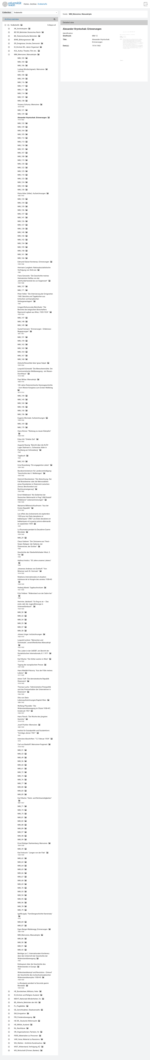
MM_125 (22, 171)
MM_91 (22, 946)
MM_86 (22, 939)
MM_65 (22, 869)
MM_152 (22, 240)
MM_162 (22, 344)
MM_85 (22, 794)
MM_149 (22, 325)
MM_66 (22, 873)
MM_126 (22, 221)
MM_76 (22, 780)
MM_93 (22, 892)
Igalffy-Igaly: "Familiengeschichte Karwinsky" (35, 915)
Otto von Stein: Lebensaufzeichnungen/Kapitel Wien (33, 699)
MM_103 (22, 62)
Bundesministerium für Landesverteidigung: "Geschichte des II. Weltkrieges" (35, 472)
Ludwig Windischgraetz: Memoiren (32, 69)
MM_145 (22, 400)
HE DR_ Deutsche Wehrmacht (27, 1021)
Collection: (6, 12)
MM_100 (22, 75)
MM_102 (22, 58)
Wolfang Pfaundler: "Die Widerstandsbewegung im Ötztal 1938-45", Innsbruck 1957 (34, 708)
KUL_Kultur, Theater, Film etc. (27, 51)
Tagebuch (23, 456)
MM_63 (22, 862)
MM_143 (22, 186)
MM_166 (22, 258)
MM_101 (22, 149)
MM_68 (22, 880)
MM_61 (22, 769)
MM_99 (22, 839)
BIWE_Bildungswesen (24, 40)
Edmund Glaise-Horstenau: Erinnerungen (35, 262)
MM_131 (22, 97)
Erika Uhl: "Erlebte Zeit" (28, 439)
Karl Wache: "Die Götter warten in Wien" (34, 659)
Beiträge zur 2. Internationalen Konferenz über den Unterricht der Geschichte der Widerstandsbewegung (33, 956)
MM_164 (22, 352)
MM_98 (22, 836)
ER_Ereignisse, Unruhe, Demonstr (28, 43)
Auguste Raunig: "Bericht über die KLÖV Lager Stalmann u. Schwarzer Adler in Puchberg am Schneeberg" (33, 447)
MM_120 (22, 164)
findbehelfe (16, 25)
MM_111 (22, 90)
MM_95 (22, 899)
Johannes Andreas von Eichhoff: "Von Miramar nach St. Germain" (32, 570)
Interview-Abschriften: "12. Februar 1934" (35, 739)
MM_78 (22, 906)
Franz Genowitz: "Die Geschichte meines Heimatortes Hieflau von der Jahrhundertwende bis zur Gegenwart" (34, 278)
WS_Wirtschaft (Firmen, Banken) (28, 1050)
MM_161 (22, 254)
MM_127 (22, 225)
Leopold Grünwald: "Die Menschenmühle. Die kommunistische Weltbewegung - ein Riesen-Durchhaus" (35, 371)
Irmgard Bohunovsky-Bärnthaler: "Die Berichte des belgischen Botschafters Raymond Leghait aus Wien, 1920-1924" (35, 309)
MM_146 (22, 407)
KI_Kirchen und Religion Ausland (28, 995)
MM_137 (22, 214)
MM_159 (22, 341)
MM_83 (22, 791)
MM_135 (22, 206)
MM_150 (22, 411)
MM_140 (22, 232)
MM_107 (22, 153)
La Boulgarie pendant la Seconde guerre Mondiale (33, 984)
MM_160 (22, 403)
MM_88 (22, 825)
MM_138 (22, 101)
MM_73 (22, 776)
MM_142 (22, 236)
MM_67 (22, 877)
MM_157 (22, 286)
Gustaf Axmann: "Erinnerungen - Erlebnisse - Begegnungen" (35, 330)
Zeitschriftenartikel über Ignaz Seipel (33, 363)
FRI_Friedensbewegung (24, 1017)
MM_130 (22, 190)
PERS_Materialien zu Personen (27, 1036)
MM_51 (22, 750)
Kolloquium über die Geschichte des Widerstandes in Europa (32, 965)
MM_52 (22, 616)
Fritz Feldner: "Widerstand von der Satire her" (35, 594)
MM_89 (22, 828)
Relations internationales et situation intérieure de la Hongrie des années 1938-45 (35, 579)
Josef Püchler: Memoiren (29, 725)
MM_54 (22, 620)
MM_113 (22, 142)
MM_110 (22, 175)
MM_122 (22, 168)
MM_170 (22, 427)
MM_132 (22, 123)
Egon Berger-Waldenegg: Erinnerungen (34, 929)
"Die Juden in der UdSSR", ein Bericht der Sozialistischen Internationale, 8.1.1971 (34, 652)
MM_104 (22, 131)
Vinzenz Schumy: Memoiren (30, 104)
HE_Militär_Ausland (23, 1025)
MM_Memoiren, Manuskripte (26, 54)
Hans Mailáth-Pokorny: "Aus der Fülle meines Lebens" (35, 671)
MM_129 (22, 114)
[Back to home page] (146, 4)
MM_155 (22, 247)
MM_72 (22, 772)
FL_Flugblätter (21, 1006)
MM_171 (22, 290)
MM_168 (22, 359)
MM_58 (22, 631)
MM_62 (22, 858)
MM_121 (22, 110)
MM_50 (22, 612)
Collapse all (51, 25)
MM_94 (22, 895)
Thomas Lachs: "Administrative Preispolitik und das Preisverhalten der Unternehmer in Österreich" (34, 689)
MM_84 (22, 922)
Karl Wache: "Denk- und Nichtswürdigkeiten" (35, 799)
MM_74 (22, 810)
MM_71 (22, 806)
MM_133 (22, 199)
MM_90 (22, 942)
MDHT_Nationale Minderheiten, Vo (29, 999)
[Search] (54, 19)
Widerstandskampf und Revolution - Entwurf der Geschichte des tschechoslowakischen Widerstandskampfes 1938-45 (35, 974)
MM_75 (22, 814)
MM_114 (22, 93)
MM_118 (22, 145)
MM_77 (22, 783)
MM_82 (22, 821)
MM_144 (22, 396)
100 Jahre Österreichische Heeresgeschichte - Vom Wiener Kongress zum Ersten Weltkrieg (35, 387)
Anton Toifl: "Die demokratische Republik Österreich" (33, 680)
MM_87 (22, 926)
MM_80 (22, 787)
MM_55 (22, 623)
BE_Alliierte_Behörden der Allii (27, 1002)
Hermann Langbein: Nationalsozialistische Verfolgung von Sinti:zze (34, 268)
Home (26, 4)
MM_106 (22, 65)
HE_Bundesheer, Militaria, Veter (27, 991)
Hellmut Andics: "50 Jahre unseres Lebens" (34, 561)
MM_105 (22, 134)
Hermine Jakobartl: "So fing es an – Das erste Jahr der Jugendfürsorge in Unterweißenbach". (33, 604)
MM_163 (22, 348)
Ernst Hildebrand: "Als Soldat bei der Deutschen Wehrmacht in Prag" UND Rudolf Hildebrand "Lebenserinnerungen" (34, 497)
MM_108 (22, 156)
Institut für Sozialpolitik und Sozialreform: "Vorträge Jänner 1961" (34, 731)
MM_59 (22, 849)
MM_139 (22, 127)
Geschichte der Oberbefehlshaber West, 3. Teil (34, 553)
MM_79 (22, 910)
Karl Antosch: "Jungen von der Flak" (33, 853)
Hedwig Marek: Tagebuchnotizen (32, 588)
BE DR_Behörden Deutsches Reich (29, 32)
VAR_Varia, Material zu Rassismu (28, 1039)
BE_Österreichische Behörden (27, 36)
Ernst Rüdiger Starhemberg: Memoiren (34, 843)
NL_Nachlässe (21, 1028)
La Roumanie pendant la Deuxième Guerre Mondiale (34, 531)
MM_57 (22, 627)
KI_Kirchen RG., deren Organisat (28, 47)
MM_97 (22, 832)
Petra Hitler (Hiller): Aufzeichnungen (33, 193)
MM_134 (22, 203)
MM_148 (22, 322)
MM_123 (22, 179)
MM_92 (22, 950)
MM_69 (22, 884)
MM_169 (22, 424)
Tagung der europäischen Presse (32, 665)
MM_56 (22, 761)
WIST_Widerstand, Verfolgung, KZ (28, 1047)
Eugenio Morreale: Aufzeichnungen (33, 418)
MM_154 (22, 243)
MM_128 (22, 229)
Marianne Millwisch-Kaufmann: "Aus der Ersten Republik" (33, 507)
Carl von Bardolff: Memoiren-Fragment (34, 744)
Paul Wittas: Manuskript (28, 379)
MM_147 (22, 318)
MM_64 (22, 866)
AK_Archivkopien (22, 29)
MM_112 (22, 138)
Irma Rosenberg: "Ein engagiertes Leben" (35, 465)
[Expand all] (5, 25)
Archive (33, 4)
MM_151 (22, 337)
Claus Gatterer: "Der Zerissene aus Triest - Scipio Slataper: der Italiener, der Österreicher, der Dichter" (34, 544)
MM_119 (22, 160)
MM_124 (22, 182)
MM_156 (22, 414)
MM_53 (22, 754)
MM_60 (22, 765)
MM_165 (22, 461)
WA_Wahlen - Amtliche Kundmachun (29, 1043)
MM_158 (22, 251)
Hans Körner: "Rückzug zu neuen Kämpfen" (34, 432)
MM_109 (22, 79)
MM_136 (22, 210)
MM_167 (22, 356)
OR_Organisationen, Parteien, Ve (28, 1032)
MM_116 (22, 82)
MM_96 (22, 903)
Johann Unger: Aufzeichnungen (31, 634)
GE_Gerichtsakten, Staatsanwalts (28, 1010)
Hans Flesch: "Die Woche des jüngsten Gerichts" (32, 718)
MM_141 (22, 217)
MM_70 (22, 888)
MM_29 (22, 538)
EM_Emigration (21, 1013)
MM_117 (22, 86)
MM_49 (22, 758)
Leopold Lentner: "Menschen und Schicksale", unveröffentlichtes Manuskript (34, 642)
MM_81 (22, 817)
